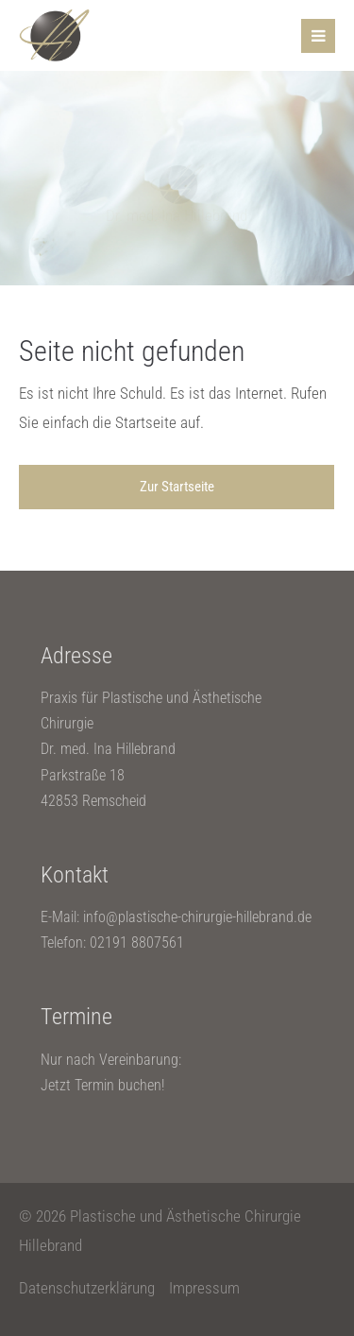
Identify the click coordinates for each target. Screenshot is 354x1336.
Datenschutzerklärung (87, 1287)
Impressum (204, 1287)
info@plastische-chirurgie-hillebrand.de (197, 917)
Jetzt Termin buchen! (102, 1085)
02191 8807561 (137, 942)
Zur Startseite (177, 486)
